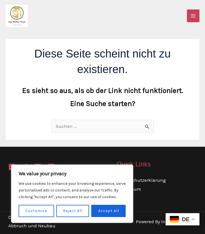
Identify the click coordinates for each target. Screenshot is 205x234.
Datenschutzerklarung (141, 180)
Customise (36, 210)
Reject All (72, 210)
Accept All (108, 210)
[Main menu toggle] (193, 15)
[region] (72, 194)
